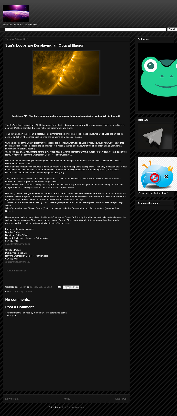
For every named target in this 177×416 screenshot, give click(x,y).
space (24, 291)
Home (66, 398)
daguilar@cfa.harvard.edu (17, 244)
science (16, 291)
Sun (30, 291)
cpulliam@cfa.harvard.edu (17, 262)
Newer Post (12, 398)
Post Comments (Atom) (73, 407)
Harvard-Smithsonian (16, 270)
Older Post (121, 398)
